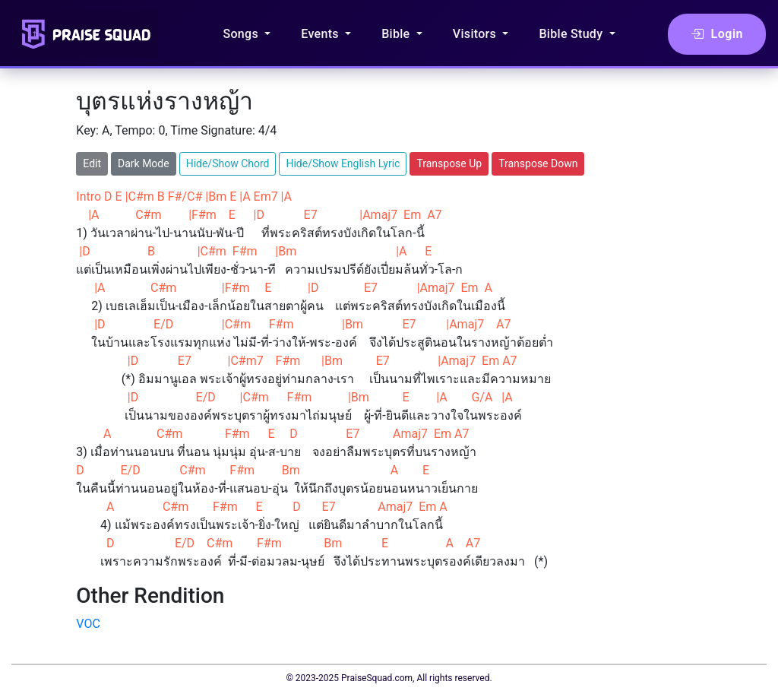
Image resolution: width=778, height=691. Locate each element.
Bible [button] (397, 34)
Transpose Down (537, 163)
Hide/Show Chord (228, 163)
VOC (88, 624)
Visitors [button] (476, 34)
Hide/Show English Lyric (343, 163)
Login (717, 34)
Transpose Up (449, 163)
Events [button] (321, 34)
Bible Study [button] (572, 34)
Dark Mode (143, 163)
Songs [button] (242, 34)
